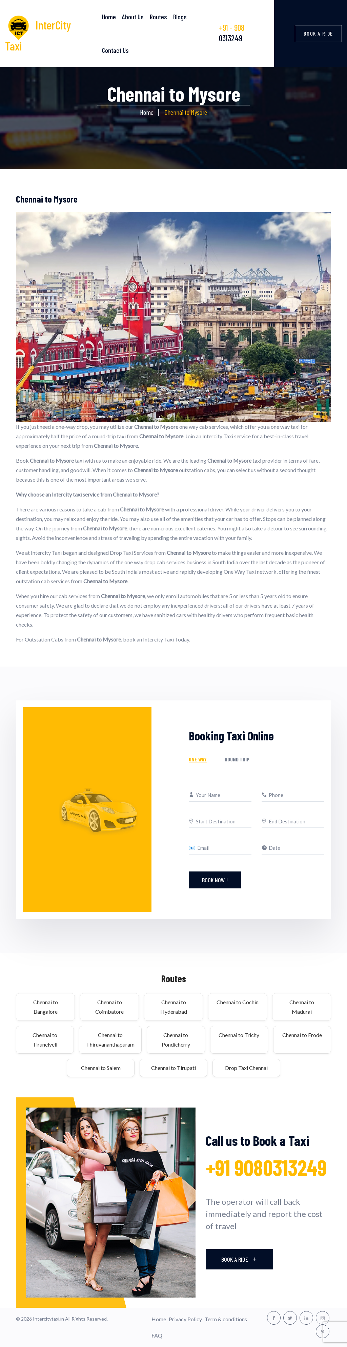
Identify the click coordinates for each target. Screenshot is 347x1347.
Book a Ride (318, 33)
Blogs (180, 17)
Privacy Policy (185, 1319)
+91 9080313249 (266, 1167)
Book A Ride (239, 1259)
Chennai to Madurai (301, 1007)
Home (109, 17)
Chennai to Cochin (238, 1002)
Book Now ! (215, 880)
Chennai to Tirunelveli (45, 1040)
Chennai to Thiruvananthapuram (110, 1040)
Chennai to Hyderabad (173, 1007)
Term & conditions (226, 1319)
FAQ (156, 1335)
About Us (133, 17)
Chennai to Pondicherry (176, 1040)
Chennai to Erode (302, 1035)
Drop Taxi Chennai (246, 1068)
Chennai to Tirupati (173, 1068)
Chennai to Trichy (239, 1035)
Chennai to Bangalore (45, 1007)
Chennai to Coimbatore (109, 1007)
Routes (158, 17)
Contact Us (115, 50)
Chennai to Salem (101, 1068)
